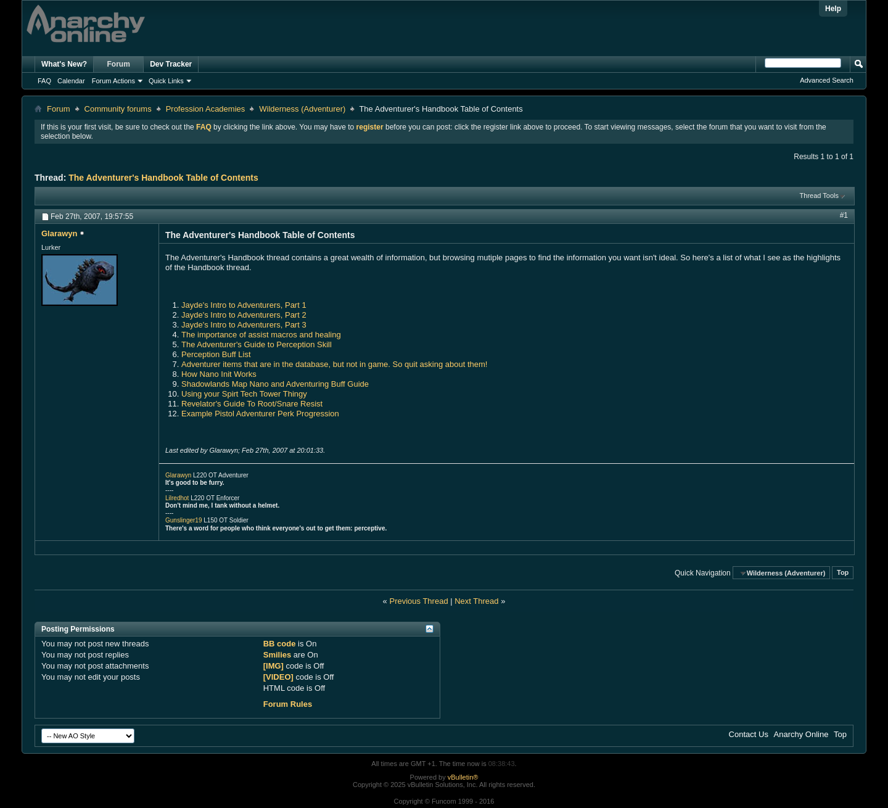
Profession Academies (205, 108)
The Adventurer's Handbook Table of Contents (163, 178)
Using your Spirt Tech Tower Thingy (244, 393)
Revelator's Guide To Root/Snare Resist (252, 403)
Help (833, 8)
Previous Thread (418, 601)
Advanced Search (826, 80)
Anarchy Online (801, 734)
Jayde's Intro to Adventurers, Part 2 (243, 314)
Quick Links (166, 81)
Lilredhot (177, 498)
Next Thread (476, 601)
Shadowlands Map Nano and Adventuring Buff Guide (275, 384)
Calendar (71, 81)
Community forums (118, 108)
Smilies (277, 654)
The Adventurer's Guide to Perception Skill (256, 344)
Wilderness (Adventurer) (302, 108)
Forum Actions (113, 81)
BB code (279, 643)
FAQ (44, 81)
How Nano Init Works (219, 374)
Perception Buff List (216, 354)
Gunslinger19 (183, 520)
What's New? (64, 64)
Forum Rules (287, 704)
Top (843, 573)
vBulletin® (463, 777)
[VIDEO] (278, 677)
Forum (118, 64)
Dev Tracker (171, 64)
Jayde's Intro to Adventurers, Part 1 (243, 305)
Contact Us (748, 734)
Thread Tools (819, 195)
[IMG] (273, 665)
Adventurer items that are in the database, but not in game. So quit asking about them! (334, 364)
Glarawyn (178, 475)
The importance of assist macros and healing (261, 334)
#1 (844, 215)
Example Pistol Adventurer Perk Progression (260, 413)
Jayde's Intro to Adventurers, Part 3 (243, 324)
